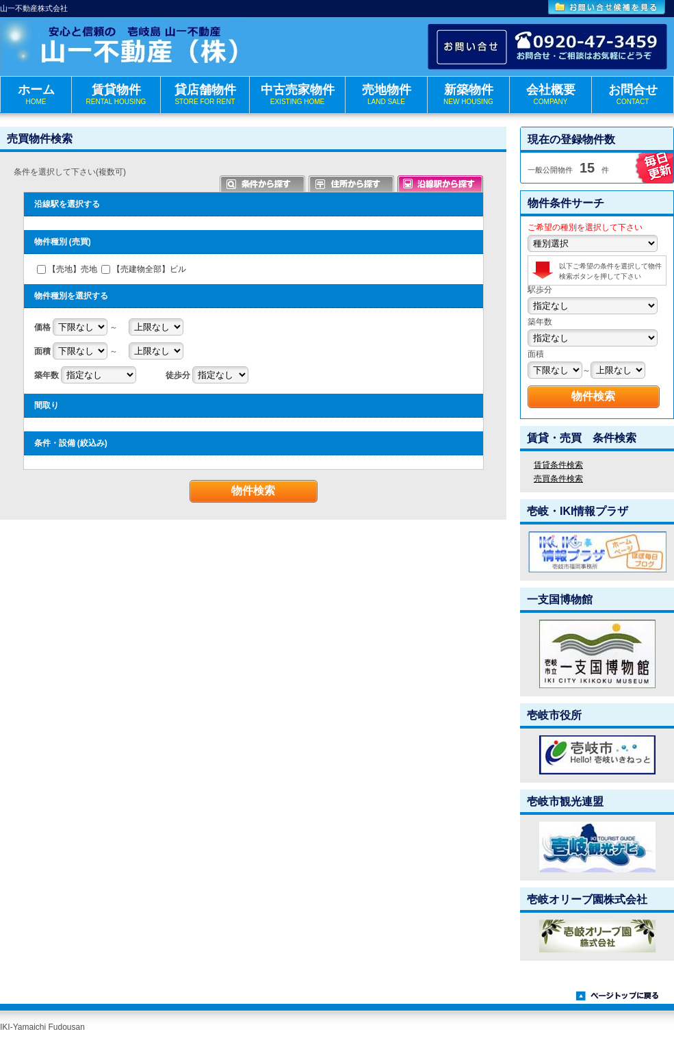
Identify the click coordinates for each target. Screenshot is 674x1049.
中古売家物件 (297, 94)
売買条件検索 (558, 478)
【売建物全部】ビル (149, 269)
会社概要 (550, 94)
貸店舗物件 (205, 94)
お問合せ (632, 94)
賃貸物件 (116, 94)
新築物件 (468, 94)
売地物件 (386, 94)
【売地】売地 (72, 269)
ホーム (36, 94)
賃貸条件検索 (558, 465)
